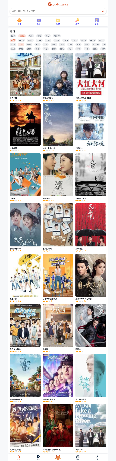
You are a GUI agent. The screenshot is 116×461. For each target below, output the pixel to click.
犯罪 (54, 49)
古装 (62, 49)
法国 (78, 44)
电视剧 (22, 36)
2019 (83, 40)
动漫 (39, 36)
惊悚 (78, 49)
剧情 (21, 49)
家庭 (95, 49)
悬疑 (46, 49)
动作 (103, 49)
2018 (92, 40)
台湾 (46, 44)
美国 (29, 44)
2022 (57, 40)
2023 (48, 40)
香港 (37, 44)
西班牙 (106, 44)
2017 (101, 40)
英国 (70, 44)
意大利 (96, 44)
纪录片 (57, 36)
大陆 (21, 44)
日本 (54, 44)
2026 (21, 40)
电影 (31, 36)
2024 (39, 40)
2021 (66, 40)
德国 (87, 44)
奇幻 (70, 49)
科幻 (87, 49)
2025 (30, 40)
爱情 (29, 49)
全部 (13, 36)
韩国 (62, 44)
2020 (74, 40)
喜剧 (37, 49)
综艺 (48, 36)
